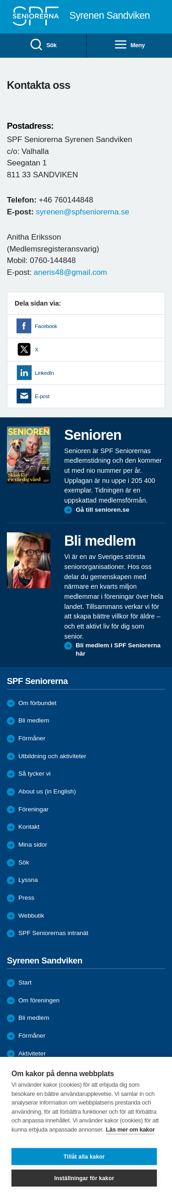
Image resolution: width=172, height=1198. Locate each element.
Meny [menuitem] (129, 45)
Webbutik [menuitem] (31, 915)
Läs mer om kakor (130, 1129)
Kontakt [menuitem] (28, 826)
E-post (42, 396)
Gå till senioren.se (102, 509)
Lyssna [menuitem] (28, 879)
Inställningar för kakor (84, 1178)
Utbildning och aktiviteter (52, 756)
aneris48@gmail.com (70, 272)
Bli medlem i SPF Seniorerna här (118, 649)
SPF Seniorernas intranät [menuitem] (53, 933)
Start (25, 982)
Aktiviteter (32, 1053)
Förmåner (31, 738)
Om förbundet (37, 703)
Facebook (46, 326)
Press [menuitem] (26, 897)
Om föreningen (39, 1000)
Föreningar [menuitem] (33, 809)
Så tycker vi (34, 773)
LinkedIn (44, 373)
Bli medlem (33, 720)
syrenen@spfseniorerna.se (82, 212)
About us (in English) (47, 791)
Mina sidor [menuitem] (32, 844)
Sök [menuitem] (42, 45)
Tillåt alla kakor (84, 1157)
